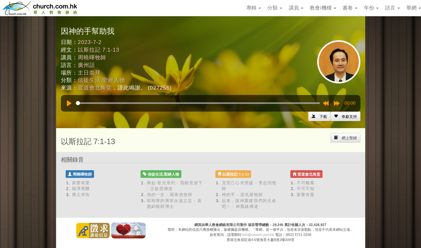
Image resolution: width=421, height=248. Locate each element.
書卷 (350, 8)
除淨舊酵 (81, 188)
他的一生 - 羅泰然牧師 (170, 194)
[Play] (69, 103)
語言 (392, 8)
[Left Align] (345, 116)
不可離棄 (306, 182)
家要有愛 (81, 182)
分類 (274, 8)
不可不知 (306, 188)
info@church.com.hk (258, 235)
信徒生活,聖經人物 (101, 80)
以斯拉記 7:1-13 (98, 50)
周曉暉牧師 (92, 58)
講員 (296, 8)
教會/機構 (323, 8)
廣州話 (86, 65)
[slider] (198, 103)
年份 (371, 8)
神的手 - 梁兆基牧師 (242, 194)
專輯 (253, 8)
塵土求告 (81, 194)
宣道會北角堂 (95, 88)
